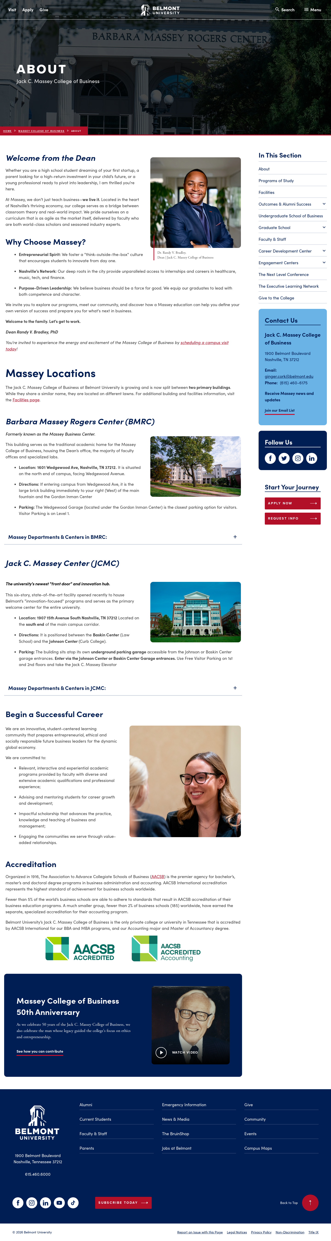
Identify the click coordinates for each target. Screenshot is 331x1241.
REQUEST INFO (293, 518)
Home (7, 131)
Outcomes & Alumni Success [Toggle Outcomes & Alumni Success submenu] (293, 204)
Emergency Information (184, 1104)
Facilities (266, 192)
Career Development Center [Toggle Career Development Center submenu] (293, 251)
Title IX (313, 1232)
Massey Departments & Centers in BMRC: (123, 542)
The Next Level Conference (284, 274)
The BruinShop (175, 1133)
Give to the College (276, 298)
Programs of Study (276, 180)
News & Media (175, 1119)
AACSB (157, 876)
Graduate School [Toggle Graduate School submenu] (293, 227)
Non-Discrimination (290, 1232)
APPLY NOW (293, 503)
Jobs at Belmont (176, 1148)
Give (44, 9)
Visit (12, 9)
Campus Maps (258, 1148)
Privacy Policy (261, 1232)
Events (250, 1133)
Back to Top (299, 1203)
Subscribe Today (124, 1203)
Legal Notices (237, 1232)
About (264, 169)
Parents (87, 1148)
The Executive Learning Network (289, 286)
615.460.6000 (38, 1174)
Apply (27, 9)
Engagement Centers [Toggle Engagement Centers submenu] (293, 263)
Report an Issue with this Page (200, 1232)
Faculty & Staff (272, 239)
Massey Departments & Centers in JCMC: (123, 693)
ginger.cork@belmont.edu (289, 376)
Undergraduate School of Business (291, 215)
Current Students (95, 1119)
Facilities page (26, 399)
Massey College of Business (41, 131)
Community (255, 1119)
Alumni (86, 1104)
